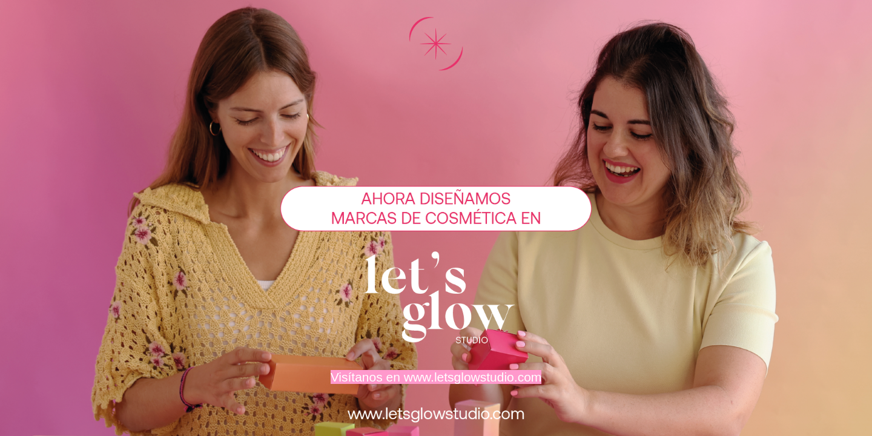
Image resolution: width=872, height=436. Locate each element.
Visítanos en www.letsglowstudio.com (436, 377)
